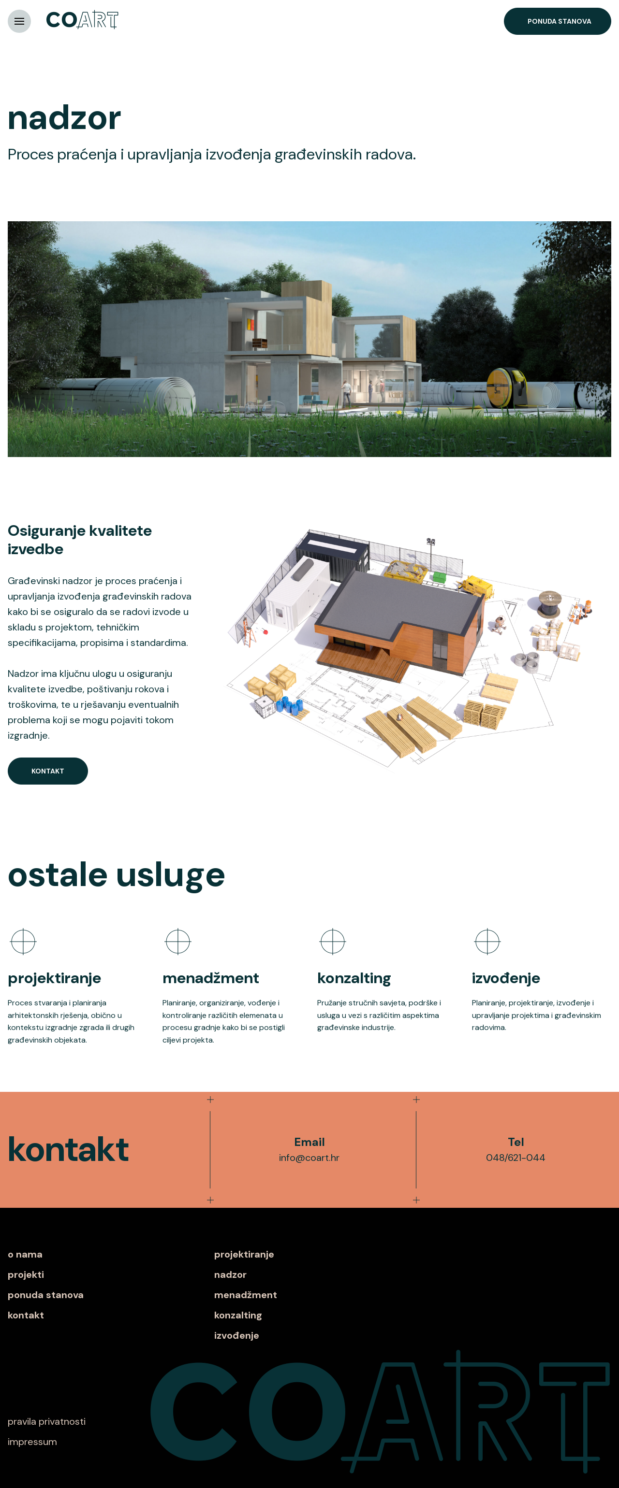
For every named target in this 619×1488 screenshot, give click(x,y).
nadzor (230, 1274)
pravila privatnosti (47, 1421)
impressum (32, 1441)
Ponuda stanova (559, 21)
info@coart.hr (309, 1157)
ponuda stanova (46, 1294)
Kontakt (47, 771)
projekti (26, 1274)
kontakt (26, 1315)
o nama (25, 1254)
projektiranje (244, 1254)
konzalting (238, 1315)
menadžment (245, 1294)
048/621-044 (515, 1157)
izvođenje (236, 1335)
